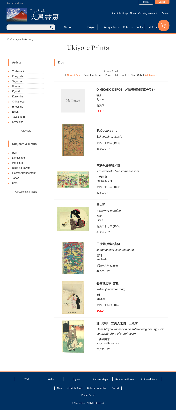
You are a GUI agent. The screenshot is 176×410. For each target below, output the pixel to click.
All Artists (26, 130)
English (162, 2)
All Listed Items (157, 27)
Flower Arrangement (24, 173)
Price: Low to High (93, 75)
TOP (26, 379)
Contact (165, 13)
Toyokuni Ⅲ (18, 117)
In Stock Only (135, 75)
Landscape (18, 157)
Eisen (15, 111)
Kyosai (16, 91)
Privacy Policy (88, 395)
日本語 (146, 2)
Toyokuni (17, 81)
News (133, 13)
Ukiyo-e (91, 27)
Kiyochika (17, 122)
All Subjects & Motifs (26, 191)
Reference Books (133, 27)
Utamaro (17, 86)
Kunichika (17, 96)
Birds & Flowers (21, 167)
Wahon (68, 27)
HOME (9, 39)
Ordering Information (148, 13)
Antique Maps (111, 27)
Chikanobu (18, 101)
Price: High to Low (114, 75)
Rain (14, 152)
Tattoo (15, 178)
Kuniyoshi (17, 76)
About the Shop (120, 13)
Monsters (17, 162)
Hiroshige (17, 106)
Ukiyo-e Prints (21, 39)
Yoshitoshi (18, 71)
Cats (14, 183)
